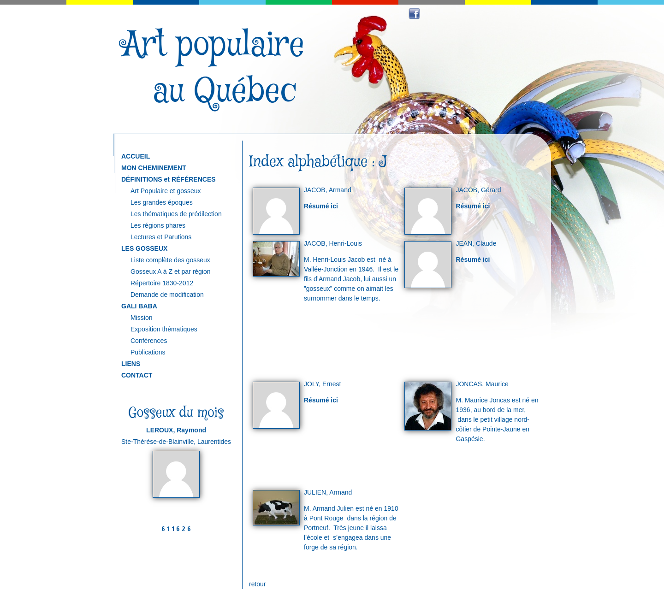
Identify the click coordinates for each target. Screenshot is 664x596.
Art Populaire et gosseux (165, 191)
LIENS (130, 363)
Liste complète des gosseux (170, 260)
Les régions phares (157, 225)
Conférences (148, 340)
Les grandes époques (161, 202)
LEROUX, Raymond (176, 430)
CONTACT (136, 375)
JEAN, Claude (476, 243)
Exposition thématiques (163, 329)
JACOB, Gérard (478, 190)
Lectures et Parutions (160, 237)
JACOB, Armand (327, 190)
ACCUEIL (135, 156)
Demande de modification (167, 294)
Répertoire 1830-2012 (161, 283)
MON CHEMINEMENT (153, 167)
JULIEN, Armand (328, 492)
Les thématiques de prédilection (176, 214)
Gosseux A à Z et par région (170, 271)
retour (257, 584)
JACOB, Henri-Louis (333, 243)
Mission (141, 317)
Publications (148, 352)
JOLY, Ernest (322, 384)
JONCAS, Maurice (482, 384)
